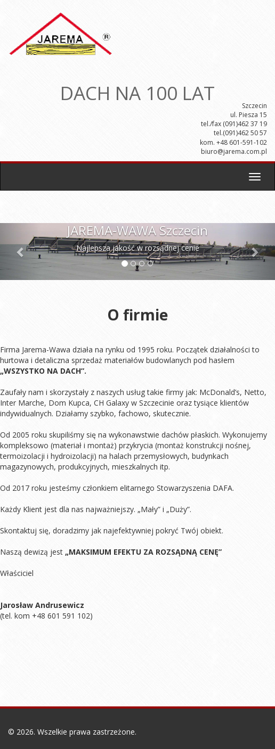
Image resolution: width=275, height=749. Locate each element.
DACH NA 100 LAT (137, 89)
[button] (20, 252)
